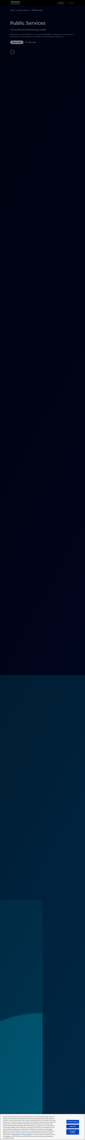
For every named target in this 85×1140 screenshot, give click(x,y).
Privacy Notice (27, 1134)
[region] (42, 1127)
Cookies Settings (73, 1121)
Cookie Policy (16, 1134)
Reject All (73, 1126)
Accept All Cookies (73, 1131)
